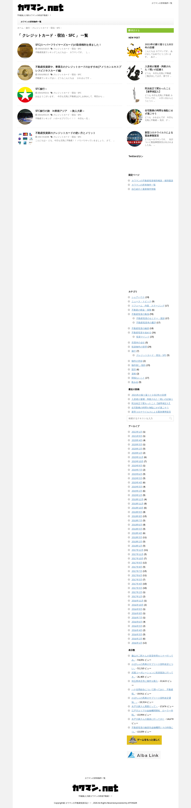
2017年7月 (137, 571)
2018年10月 (137, 507)
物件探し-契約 (139, 365)
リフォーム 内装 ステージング (148, 305)
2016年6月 (137, 621)
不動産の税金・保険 (141, 309)
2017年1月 (137, 596)
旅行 (134, 351)
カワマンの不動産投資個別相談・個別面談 (152, 180)
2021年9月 (137, 436)
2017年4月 (137, 583)
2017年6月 (137, 575)
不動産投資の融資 (140, 328)
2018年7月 (137, 520)
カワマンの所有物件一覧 (162, 3)
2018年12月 (137, 499)
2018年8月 (137, 516)
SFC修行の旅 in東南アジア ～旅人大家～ (60, 110)
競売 (134, 369)
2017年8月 (137, 567)
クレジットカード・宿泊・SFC (67, 48)
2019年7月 (137, 469)
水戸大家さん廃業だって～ (145, 706)
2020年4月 (137, 440)
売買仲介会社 (138, 342)
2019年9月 (137, 465)
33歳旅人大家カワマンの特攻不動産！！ (96, 796)
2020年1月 (137, 453)
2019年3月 (137, 486)
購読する (134, 30)
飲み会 (135, 382)
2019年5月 (137, 478)
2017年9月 (137, 562)
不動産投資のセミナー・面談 (150, 318)
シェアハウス (138, 297)
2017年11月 (137, 554)
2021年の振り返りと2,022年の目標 (149, 395)
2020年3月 (137, 444)
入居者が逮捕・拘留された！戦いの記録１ (158, 68)
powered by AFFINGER (126, 803)
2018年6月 (137, 524)
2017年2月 (137, 592)
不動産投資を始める (141, 332)
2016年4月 (137, 630)
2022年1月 (137, 431)
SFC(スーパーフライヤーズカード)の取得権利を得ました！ (68, 44)
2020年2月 (137, 448)
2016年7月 (137, 617)
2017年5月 (137, 579)
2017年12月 (137, 550)
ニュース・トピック (141, 301)
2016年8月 (137, 613)
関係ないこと (138, 377)
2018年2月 (137, 541)
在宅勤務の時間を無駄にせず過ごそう (150, 407)
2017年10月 (137, 558)
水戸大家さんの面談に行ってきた (148, 719)
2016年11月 (137, 600)
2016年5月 (137, 626)
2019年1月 (137, 495)
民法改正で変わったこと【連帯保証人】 (158, 90)
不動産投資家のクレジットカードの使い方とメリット (65, 132)
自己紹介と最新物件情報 (144, 189)
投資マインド (142, 336)
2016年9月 (137, 609)
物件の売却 (137, 361)
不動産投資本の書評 (146, 322)
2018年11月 (137, 503)
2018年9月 (137, 512)
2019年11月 (137, 457)
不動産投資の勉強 (140, 314)
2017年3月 (137, 588)
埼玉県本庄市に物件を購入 (145, 681)
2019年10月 (137, 461)
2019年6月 (137, 474)
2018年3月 (137, 537)
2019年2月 (137, 491)
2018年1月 (137, 545)
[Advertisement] (150, 240)
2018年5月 (137, 529)
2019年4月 (137, 482)
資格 (134, 373)
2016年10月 (137, 604)
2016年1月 (137, 642)
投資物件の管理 (139, 346)
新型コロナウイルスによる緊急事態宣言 (151, 411)
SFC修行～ (41, 88)
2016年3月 (137, 634)
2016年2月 (137, 638)
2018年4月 (137, 533)
